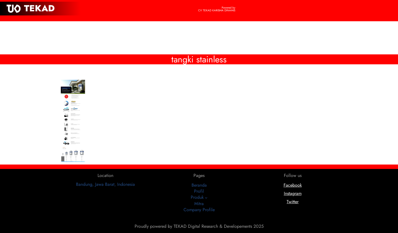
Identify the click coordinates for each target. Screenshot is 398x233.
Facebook (293, 185)
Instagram (293, 193)
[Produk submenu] (206, 197)
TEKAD (39, 8)
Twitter (292, 201)
